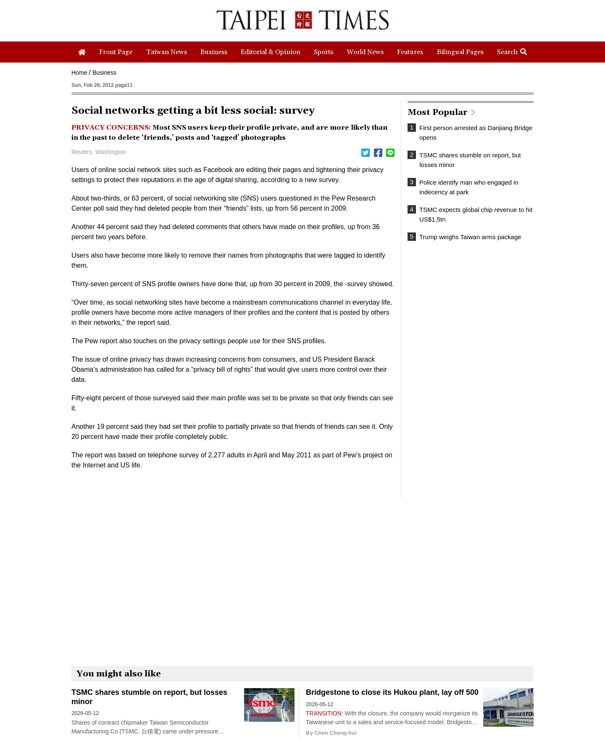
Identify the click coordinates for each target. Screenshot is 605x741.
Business (104, 72)
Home (79, 72)
